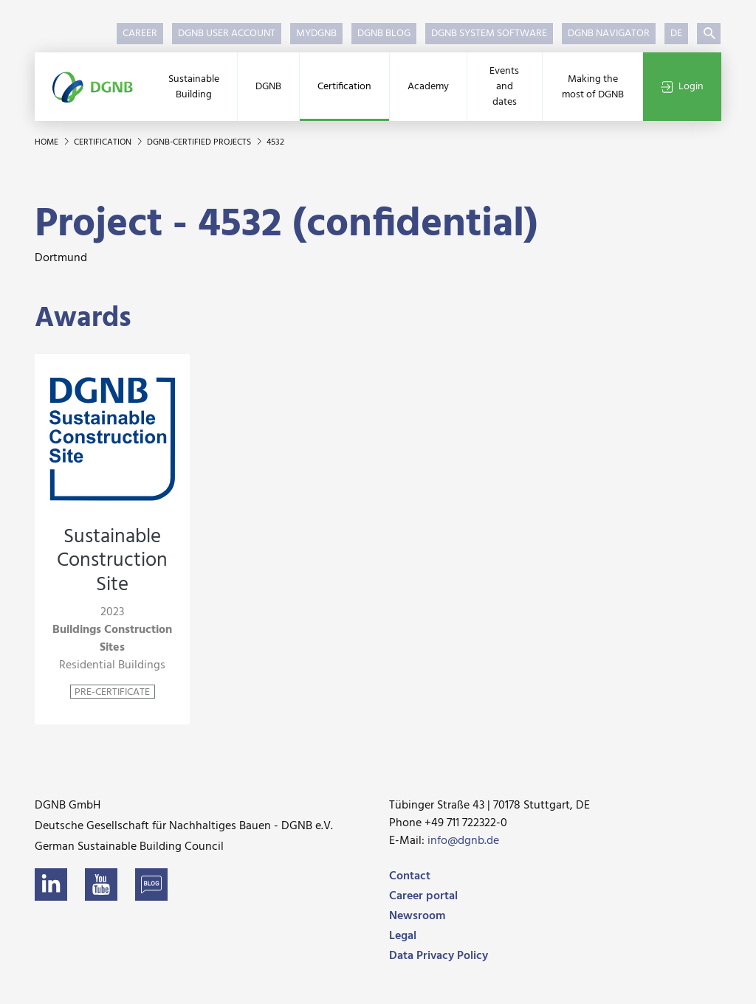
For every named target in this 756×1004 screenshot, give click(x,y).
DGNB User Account (226, 33)
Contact (409, 876)
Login (682, 86)
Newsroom (417, 916)
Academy (428, 86)
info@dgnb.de (463, 841)
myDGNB (316, 33)
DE (676, 33)
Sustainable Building (193, 87)
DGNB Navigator (609, 33)
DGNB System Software (489, 33)
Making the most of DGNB (593, 87)
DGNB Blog (383, 33)
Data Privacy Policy (438, 956)
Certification (344, 86)
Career (140, 33)
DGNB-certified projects (200, 142)
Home (48, 142)
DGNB (268, 86)
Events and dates (504, 87)
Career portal (423, 896)
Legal (402, 936)
